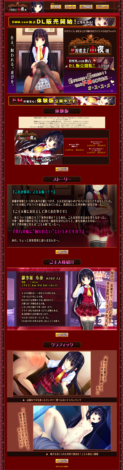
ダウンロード (80, 150)
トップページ (69, 150)
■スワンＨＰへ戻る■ (62, 466)
